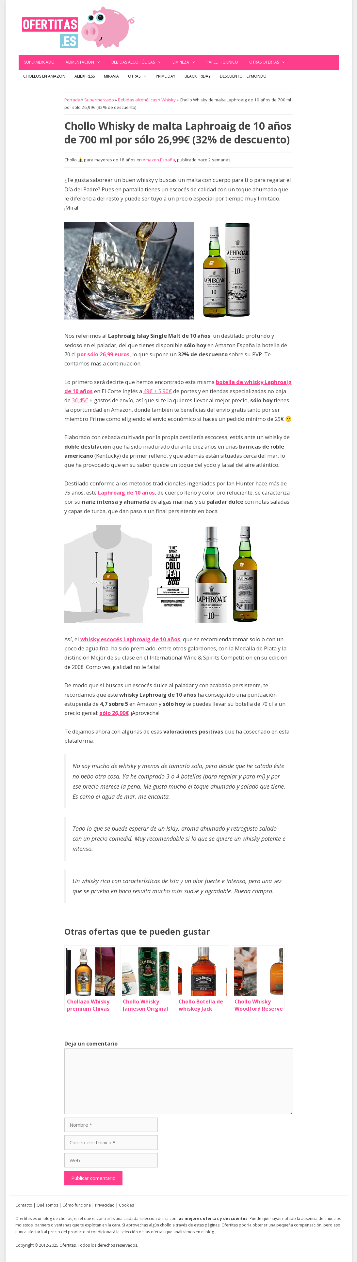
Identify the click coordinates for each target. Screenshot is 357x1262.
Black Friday (198, 76)
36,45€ (80, 400)
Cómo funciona (76, 1205)
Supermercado (39, 62)
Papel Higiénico (222, 62)
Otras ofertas (270, 62)
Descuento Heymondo (243, 76)
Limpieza (186, 62)
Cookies (126, 1205)
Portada (72, 100)
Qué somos (47, 1205)
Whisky (168, 100)
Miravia (111, 76)
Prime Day (165, 76)
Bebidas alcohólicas (139, 62)
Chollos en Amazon (44, 76)
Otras (140, 76)
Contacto (23, 1205)
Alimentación (86, 62)
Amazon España (159, 160)
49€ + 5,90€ (157, 391)
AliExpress (84, 76)
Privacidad (105, 1205)
